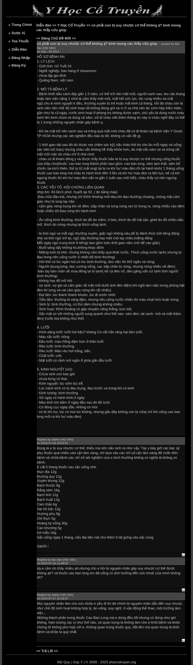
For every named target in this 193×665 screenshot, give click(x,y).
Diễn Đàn (19, 49)
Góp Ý (78, 662)
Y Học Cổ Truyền (71, 25)
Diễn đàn (43, 25)
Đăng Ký (18, 65)
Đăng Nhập (20, 58)
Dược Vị (18, 33)
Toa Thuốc (20, 41)
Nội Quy (63, 662)
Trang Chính (21, 25)
